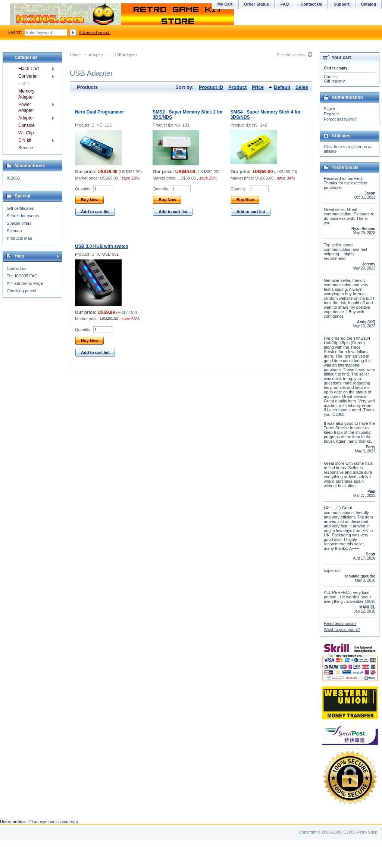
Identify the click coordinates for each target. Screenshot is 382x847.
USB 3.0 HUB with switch (101, 246)
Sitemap (14, 230)
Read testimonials (340, 623)
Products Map (19, 238)
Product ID (211, 87)
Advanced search (94, 32)
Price (258, 87)
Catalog (368, 4)
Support (341, 4)
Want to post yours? (342, 629)
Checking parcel (21, 291)
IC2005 (13, 178)
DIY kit (24, 140)
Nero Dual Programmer (99, 112)
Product (237, 87)
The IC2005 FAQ (22, 276)
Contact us (16, 268)
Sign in (330, 108)
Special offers (19, 223)
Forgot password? (340, 119)
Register (331, 114)
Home (75, 55)
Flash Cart (28, 68)
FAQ (285, 4)
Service (25, 147)
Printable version (291, 55)
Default (282, 87)
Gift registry (334, 81)
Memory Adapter (26, 94)
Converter (28, 76)
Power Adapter (26, 107)
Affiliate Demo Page (25, 283)
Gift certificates (20, 208)
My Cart (224, 4)
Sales (301, 87)
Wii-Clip (26, 133)
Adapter (96, 55)
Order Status (256, 4)
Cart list (331, 76)
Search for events (23, 216)
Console (26, 125)
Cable (24, 83)
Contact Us (311, 4)
